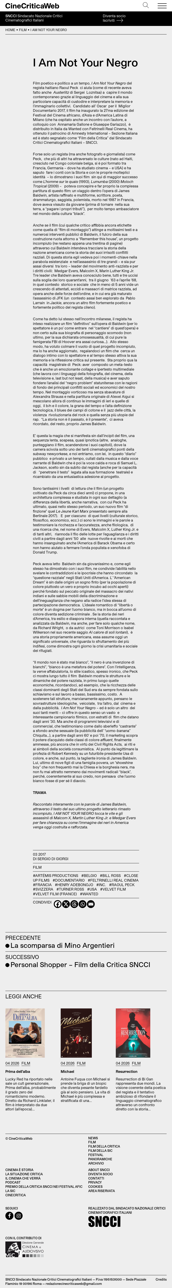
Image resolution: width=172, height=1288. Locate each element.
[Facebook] (58, 904)
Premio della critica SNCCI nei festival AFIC (43, 1186)
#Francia (42, 885)
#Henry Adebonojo (74, 885)
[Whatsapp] (82, 904)
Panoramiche (100, 1159)
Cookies (95, 1186)
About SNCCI (99, 1170)
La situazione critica (24, 1174)
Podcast (13, 1182)
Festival (95, 1155)
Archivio (96, 1163)
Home (10, 30)
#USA (92, 889)
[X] (66, 904)
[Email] (91, 904)
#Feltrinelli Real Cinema (113, 880)
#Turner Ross (70, 889)
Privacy (95, 1182)
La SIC (10, 1191)
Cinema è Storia (19, 1170)
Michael (67, 1071)
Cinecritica (15, 1195)
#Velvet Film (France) (55, 894)
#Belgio (89, 875)
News (93, 1138)
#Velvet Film (113, 889)
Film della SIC (100, 1150)
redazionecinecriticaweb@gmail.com (74, 1284)
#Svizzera (43, 889)
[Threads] (74, 904)
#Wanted (89, 894)
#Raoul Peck (122, 885)
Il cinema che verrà (23, 1178)
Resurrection (127, 1071)
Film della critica (104, 1146)
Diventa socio (114, 18)
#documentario (69, 880)
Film (23, 30)
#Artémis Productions (55, 875)
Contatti (96, 1178)
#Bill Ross (110, 875)
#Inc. (101, 885)
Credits (161, 1279)
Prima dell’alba (17, 1071)
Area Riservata (101, 1191)
